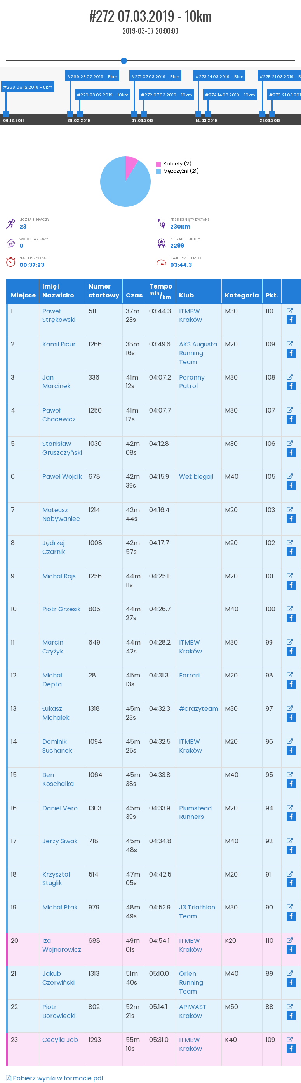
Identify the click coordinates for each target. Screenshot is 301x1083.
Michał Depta (52, 680)
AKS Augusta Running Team (198, 353)
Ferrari (191, 675)
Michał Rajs (59, 576)
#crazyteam (198, 713)
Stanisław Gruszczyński (62, 448)
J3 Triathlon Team (197, 912)
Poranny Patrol (192, 382)
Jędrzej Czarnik (53, 547)
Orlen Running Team (191, 982)
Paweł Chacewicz (59, 415)
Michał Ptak (60, 907)
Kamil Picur (59, 344)
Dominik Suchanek (57, 746)
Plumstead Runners (195, 813)
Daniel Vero (60, 808)
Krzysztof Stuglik (56, 879)
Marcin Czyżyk (52, 647)
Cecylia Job (60, 1039)
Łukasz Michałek (56, 713)
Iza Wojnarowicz (61, 945)
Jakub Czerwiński (58, 978)
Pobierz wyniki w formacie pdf (55, 1078)
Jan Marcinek (56, 382)
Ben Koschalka (58, 779)
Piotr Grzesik (61, 609)
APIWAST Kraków (193, 1011)
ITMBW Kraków (192, 316)
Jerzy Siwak (60, 841)
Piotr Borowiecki (58, 1011)
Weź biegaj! (198, 476)
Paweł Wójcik (62, 476)
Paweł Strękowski (58, 316)
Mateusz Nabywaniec (61, 514)
